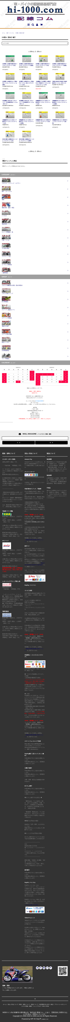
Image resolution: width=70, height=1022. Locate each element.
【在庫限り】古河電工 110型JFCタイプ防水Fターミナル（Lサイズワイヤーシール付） (43, 83)
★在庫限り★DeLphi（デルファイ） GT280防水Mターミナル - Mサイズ (10, 102)
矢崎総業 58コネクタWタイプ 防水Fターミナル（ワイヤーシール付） (9, 121)
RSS (43, 1006)
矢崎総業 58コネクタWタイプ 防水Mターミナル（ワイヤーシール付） (43, 102)
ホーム (3, 32)
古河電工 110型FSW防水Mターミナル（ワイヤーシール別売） (26, 64)
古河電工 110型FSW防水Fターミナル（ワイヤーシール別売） (59, 64)
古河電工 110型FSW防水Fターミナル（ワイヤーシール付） (43, 64)
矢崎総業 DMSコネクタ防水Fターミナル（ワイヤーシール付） (43, 120)
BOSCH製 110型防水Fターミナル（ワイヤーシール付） (10, 140)
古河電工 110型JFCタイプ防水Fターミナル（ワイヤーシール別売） (9, 83)
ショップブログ (37, 1006)
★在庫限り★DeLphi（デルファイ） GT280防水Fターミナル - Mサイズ (26, 102)
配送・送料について (24, 1004)
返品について (34, 1004)
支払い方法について (13, 1004)
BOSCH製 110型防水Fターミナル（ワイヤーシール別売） (26, 140)
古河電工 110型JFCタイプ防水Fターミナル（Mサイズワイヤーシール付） (26, 83)
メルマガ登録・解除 (26, 1006)
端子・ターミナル (10, 32)
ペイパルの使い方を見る (31, 905)
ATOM (47, 1006)
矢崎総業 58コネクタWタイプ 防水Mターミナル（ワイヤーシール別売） (59, 102)
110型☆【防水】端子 (20, 32)
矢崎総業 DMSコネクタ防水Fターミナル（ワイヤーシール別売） (59, 121)
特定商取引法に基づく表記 (46, 1004)
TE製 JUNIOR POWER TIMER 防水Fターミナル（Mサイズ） (59, 82)
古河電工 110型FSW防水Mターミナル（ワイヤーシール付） (9, 64)
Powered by (35, 1019)
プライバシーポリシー (60, 1004)
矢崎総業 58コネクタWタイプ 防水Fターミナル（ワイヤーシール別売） (26, 121)
